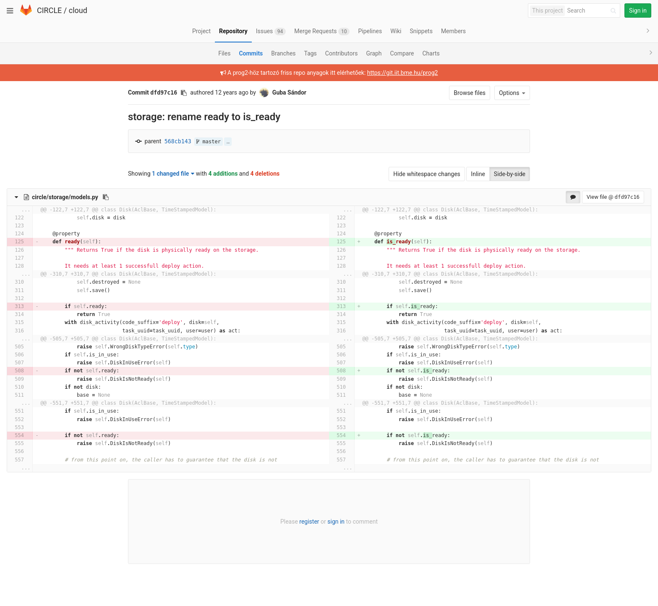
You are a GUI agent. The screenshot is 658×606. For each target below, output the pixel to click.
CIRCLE (49, 10)
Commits (251, 53)
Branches (283, 53)
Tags (310, 53)
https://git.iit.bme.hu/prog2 (402, 72)
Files (224, 53)
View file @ (613, 197)
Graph (373, 53)
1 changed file (173, 173)
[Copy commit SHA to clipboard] (184, 93)
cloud (78, 10)
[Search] (593, 10)
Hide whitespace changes (426, 174)
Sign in (638, 10)
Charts (430, 53)
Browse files (470, 93)
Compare (402, 53)
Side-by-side (509, 174)
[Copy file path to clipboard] (106, 197)
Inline (478, 174)
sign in (336, 521)
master (208, 142)
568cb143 (177, 141)
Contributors (341, 53)
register (309, 521)
